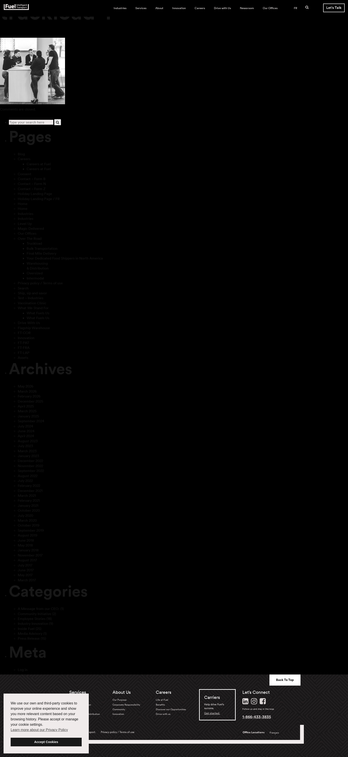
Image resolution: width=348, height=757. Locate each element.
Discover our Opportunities (171, 709)
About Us (122, 692)
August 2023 (28, 441)
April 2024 (26, 436)
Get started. (212, 713)
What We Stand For (33, 308)
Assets (23, 357)
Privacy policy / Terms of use (40, 283)
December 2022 (30, 460)
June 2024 (26, 431)
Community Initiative (34, 613)
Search (23, 288)
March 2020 (27, 520)
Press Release (29, 638)
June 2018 (26, 540)
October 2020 (29, 510)
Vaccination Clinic (32, 303)
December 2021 (30, 490)
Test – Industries (30, 298)
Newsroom (247, 8)
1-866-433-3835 (256, 716)
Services (140, 8)
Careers (200, 8)
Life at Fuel (162, 700)
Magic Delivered (31, 228)
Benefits (160, 704)
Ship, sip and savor (32, 293)
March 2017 (27, 580)
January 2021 (28, 505)
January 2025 (28, 416)
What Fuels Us (38, 313)
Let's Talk (334, 7)
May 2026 (25, 386)
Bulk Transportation (42, 248)
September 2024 (31, 421)
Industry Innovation (33, 623)
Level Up (25, 223)
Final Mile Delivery (41, 253)
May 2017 (25, 575)
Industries (120, 8)
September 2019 (31, 530)
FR (295, 8)
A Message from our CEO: (38, 608)
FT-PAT (23, 342)
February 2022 (29, 485)
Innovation (179, 8)
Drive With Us (29, 322)
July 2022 (25, 480)
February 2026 (29, 396)
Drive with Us (222, 8)
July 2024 (25, 426)
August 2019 (27, 535)
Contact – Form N (32, 183)
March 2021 (27, 495)
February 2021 (29, 500)
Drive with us (163, 714)
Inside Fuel (26, 628)
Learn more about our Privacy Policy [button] (39, 730)
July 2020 (25, 515)
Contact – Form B (31, 179)
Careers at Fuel (39, 164)
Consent (24, 174)
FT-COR (24, 332)
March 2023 (27, 451)
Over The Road (30, 238)
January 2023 (28, 456)
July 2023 (25, 446)
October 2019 (28, 525)
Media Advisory (30, 633)
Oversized (35, 273)
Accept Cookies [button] (46, 742)
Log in (23, 669)
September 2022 (31, 470)
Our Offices (270, 8)
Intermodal (35, 278)
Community (119, 709)
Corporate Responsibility (126, 704)
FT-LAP (24, 352)
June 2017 (26, 570)
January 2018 (28, 550)
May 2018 (25, 545)
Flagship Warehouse (34, 328)
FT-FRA (24, 347)
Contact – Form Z (31, 189)
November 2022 (30, 466)
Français (274, 732)
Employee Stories (31, 618)
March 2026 (27, 391)
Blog (21, 154)
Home (23, 203)
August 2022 (28, 476)
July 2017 (25, 565)
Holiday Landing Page (35, 193)
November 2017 (30, 555)
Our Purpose (120, 700)
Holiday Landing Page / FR (39, 199)
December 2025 (30, 401)
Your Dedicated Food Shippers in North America (65, 258)
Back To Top (285, 680)
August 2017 (27, 560)
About (159, 8)
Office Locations (254, 732)
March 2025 (27, 411)
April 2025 (26, 406)
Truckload (34, 243)
